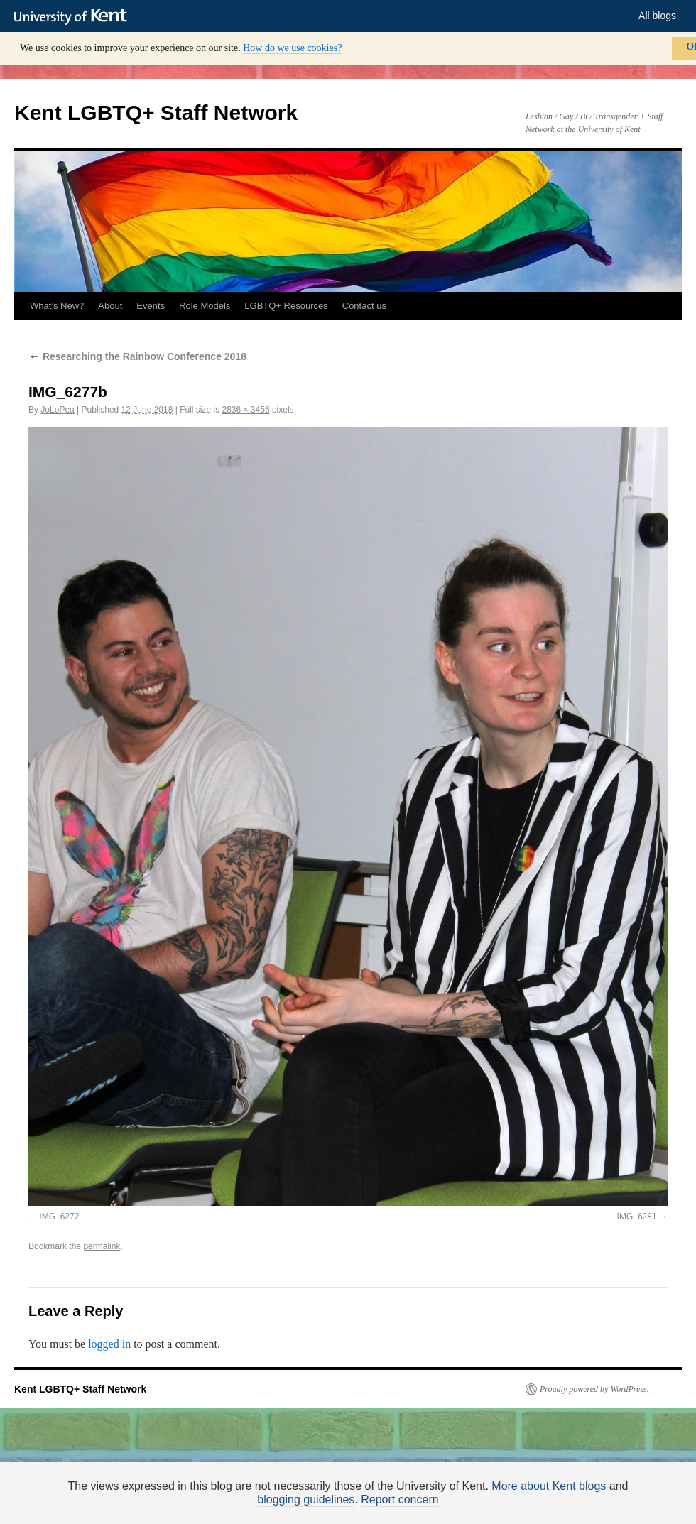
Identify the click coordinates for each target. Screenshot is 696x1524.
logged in (109, 1344)
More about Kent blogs (548, 1486)
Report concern (399, 1499)
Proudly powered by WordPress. (594, 1389)
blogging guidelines (305, 1499)
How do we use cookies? (292, 48)
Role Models (204, 305)
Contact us (364, 305)
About (110, 305)
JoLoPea (57, 410)
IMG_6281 (637, 1216)
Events (150, 305)
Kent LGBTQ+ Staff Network (156, 112)
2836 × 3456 (246, 410)
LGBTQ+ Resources (285, 305)
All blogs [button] (657, 15)
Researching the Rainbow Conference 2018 (137, 356)
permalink (101, 1246)
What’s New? (57, 305)
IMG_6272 (59, 1216)
